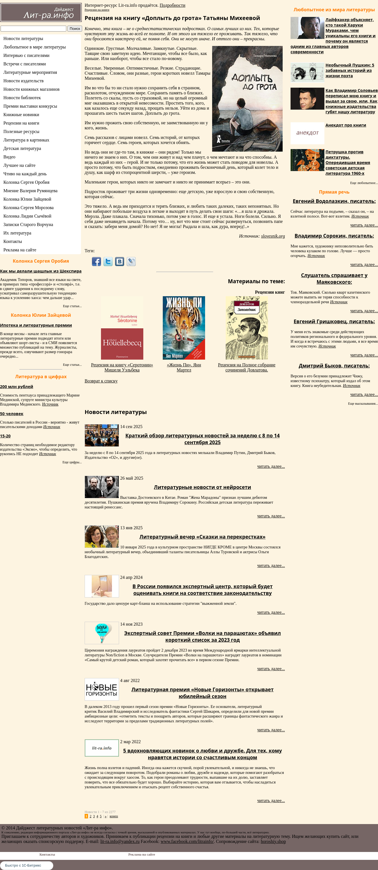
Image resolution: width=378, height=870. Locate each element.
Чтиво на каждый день (25, 173)
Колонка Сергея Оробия (26, 182)
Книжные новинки (21, 114)
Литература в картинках (26, 140)
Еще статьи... (72, 306)
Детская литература (22, 148)
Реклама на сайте (19, 249)
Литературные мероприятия (30, 72)
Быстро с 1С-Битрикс (23, 865)
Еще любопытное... (364, 183)
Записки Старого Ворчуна (28, 224)
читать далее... (271, 466)
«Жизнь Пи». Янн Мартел (184, 367)
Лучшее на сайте (19, 165)
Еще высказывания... (363, 404)
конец (114, 816)
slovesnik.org (273, 236)
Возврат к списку (101, 380)
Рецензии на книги (21, 123)
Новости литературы (23, 38)
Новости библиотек (22, 97)
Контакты (12, 241)
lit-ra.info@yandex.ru (120, 841)
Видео (9, 156)
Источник (50, 404)
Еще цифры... (72, 462)
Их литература (17, 233)
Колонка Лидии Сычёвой (27, 216)
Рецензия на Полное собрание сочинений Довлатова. (247, 367)
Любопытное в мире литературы (34, 47)
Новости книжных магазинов (31, 89)
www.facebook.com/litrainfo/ (187, 841)
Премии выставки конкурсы (30, 106)
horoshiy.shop (273, 841)
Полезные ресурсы (21, 131)
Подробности (172, 5)
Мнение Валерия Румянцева (30, 190)
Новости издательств (23, 80)
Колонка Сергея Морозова (28, 207)
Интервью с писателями (26, 55)
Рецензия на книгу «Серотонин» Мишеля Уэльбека (122, 367)
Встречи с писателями (24, 63)
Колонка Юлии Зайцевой (27, 199)
